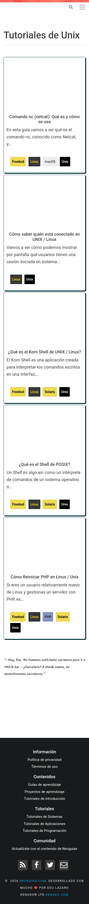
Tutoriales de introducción (44, 798)
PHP (48, 617)
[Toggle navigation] (82, 7)
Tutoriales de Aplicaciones (44, 824)
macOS (50, 162)
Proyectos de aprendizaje (45, 792)
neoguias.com (33, 881)
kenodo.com (57, 894)
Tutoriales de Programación (44, 831)
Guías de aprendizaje (44, 784)
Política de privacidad (44, 760)
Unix (65, 162)
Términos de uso (44, 766)
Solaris (50, 392)
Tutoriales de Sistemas (44, 817)
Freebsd (18, 162)
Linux (34, 162)
